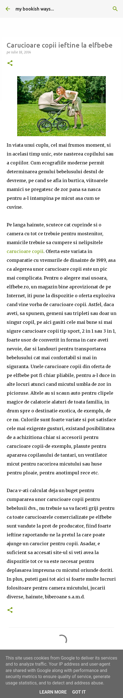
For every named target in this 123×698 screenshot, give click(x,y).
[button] (10, 63)
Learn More (52, 692)
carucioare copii (25, 251)
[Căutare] (115, 8)
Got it (79, 692)
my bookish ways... (35, 8)
